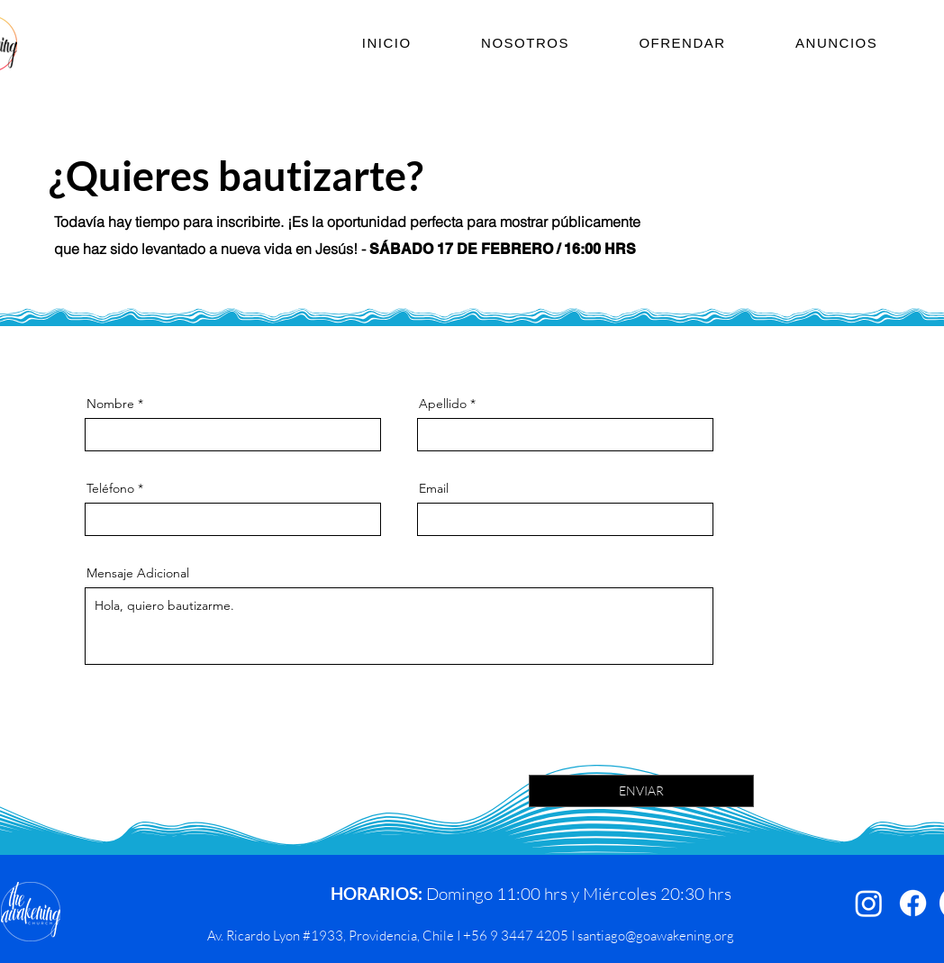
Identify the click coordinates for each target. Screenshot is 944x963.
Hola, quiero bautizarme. (399, 626)
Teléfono (110, 488)
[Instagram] (868, 903)
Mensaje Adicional (137, 573)
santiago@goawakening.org (655, 935)
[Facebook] (912, 903)
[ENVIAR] (641, 791)
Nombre (110, 403)
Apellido (443, 403)
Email (434, 488)
